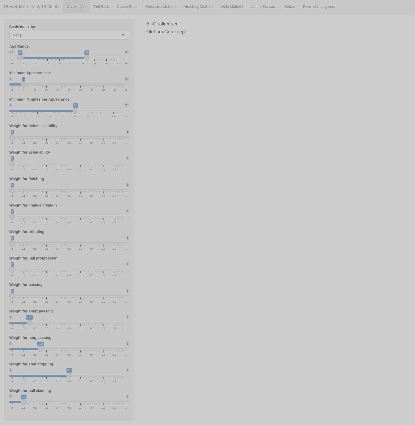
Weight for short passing (31, 311)
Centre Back (127, 7)
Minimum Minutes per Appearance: (40, 99)
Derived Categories (319, 7)
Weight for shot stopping (31, 364)
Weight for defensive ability (33, 126)
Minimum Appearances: (30, 73)
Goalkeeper (76, 7)
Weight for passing (26, 285)
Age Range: (19, 46)
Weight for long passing (30, 337)
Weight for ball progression (33, 258)
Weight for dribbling (26, 232)
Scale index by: (22, 27)
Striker (290, 7)
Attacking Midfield (198, 7)
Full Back (101, 7)
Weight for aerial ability (29, 152)
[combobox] (21, 35)
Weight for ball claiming (30, 390)
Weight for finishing (26, 179)
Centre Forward (263, 7)
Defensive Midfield (160, 7)
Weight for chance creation (33, 205)
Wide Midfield (231, 7)
